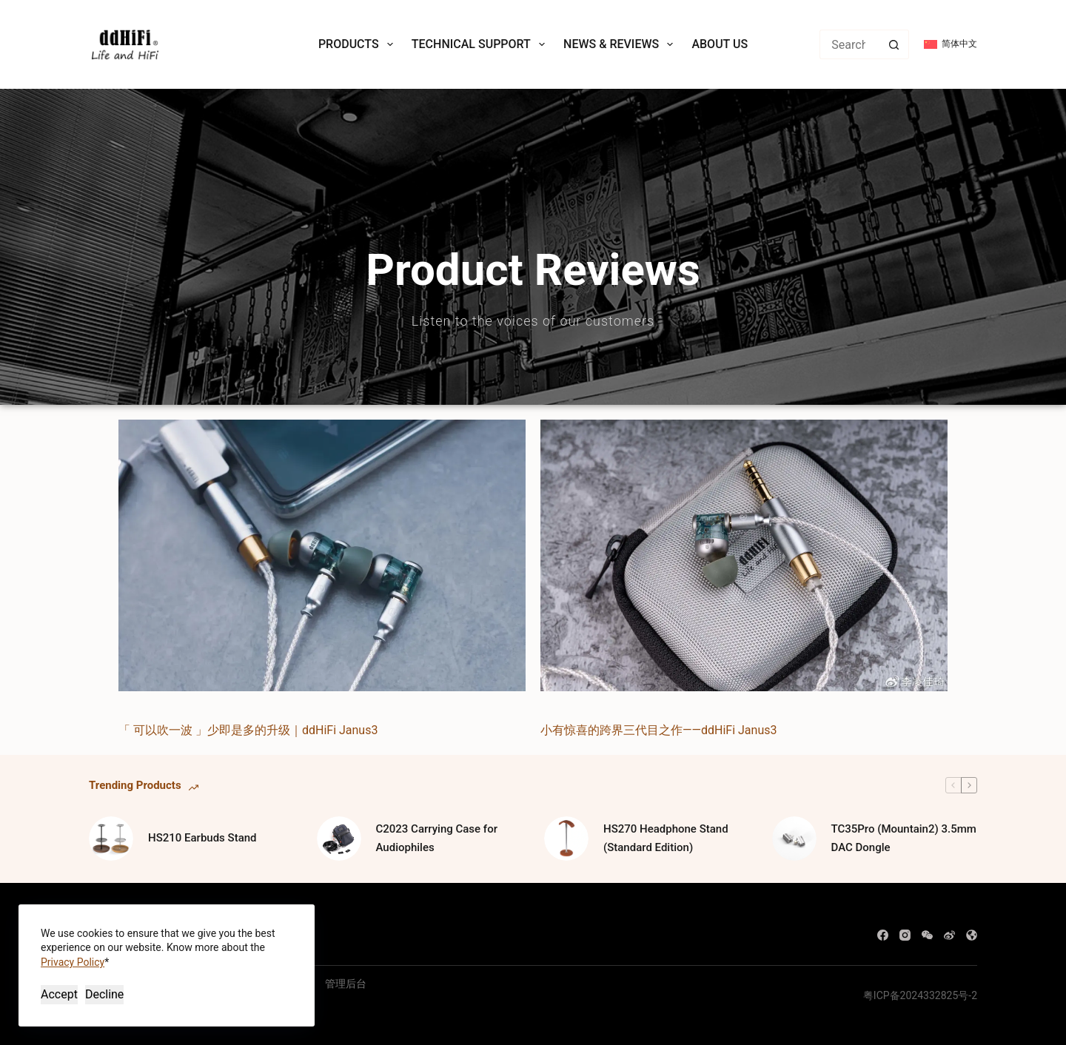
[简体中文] (950, 44)
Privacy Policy (72, 962)
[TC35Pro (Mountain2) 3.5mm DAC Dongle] (794, 838)
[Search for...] (849, 44)
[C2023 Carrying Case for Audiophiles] (339, 838)
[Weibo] (949, 935)
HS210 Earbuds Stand (202, 837)
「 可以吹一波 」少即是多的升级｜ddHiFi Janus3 (248, 730)
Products (358, 44)
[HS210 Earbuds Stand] (111, 838)
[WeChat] (927, 935)
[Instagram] (905, 935)
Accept (59, 994)
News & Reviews (621, 44)
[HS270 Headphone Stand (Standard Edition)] (566, 838)
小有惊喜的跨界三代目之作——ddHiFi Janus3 (658, 730)
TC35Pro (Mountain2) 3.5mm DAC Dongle (903, 838)
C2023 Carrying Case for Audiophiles (436, 838)
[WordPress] (971, 935)
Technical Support (481, 44)
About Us (719, 44)
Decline (104, 994)
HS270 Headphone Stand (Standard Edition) (665, 838)
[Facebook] (882, 935)
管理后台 (345, 983)
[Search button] (894, 44)
